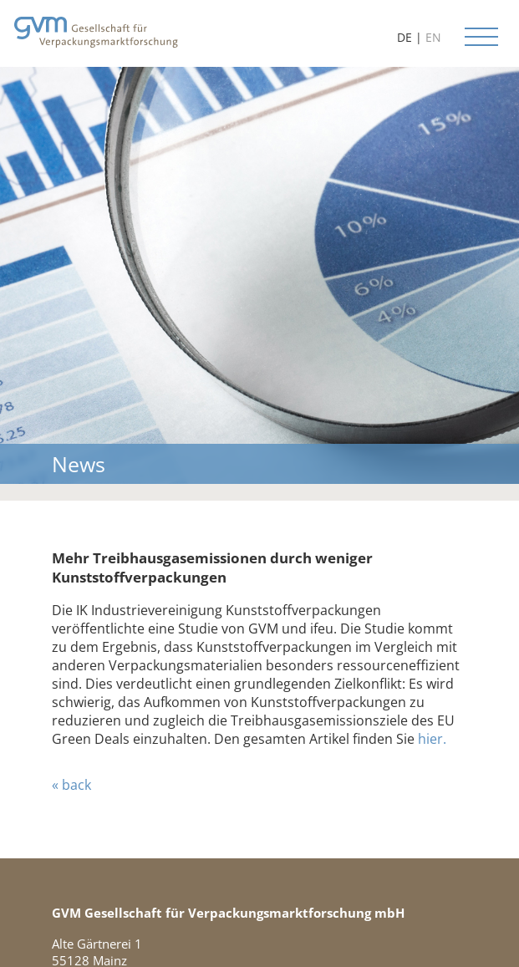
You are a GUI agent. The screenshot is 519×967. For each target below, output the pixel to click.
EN (433, 37)
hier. (432, 739)
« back (71, 785)
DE (404, 37)
